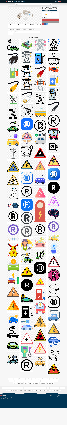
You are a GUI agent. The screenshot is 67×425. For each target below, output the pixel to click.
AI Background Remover (49, 396)
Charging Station (42, 378)
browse (16, 1)
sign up (59, 1)
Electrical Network (11, 31)
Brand (19, 383)
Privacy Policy (65, 397)
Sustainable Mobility (43, 383)
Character (8, 390)
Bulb (54, 388)
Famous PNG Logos (57, 396)
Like (36, 390)
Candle (22, 388)
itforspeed (45, 14)
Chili (33, 390)
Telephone (38, 31)
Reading (14, 388)
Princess (4, 388)
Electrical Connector (11, 29)
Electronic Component (18, 31)
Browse (59, 402)
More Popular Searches (57, 390)
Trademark (15, 383)
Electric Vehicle (11, 378)
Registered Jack (28, 31)
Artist (10, 388)
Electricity (47, 378)
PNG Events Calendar (57, 397)
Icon (52, 383)
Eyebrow (35, 388)
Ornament (12, 390)
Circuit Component (24, 29)
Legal (22, 383)
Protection (26, 383)
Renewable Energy (21, 378)
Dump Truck (29, 390)
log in (56, 1)
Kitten (44, 390)
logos (19, 1)
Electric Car (16, 378)
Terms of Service (64, 396)
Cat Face (18, 388)
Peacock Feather (43, 388)
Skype (48, 388)
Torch (7, 388)
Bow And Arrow (62, 388)
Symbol (30, 383)
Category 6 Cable (18, 29)
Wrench (16, 390)
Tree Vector (24, 390)
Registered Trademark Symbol (54, 378)
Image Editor (50, 397)
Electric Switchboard (31, 29)
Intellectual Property (35, 378)
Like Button (30, 388)
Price (23, 31)
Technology (33, 31)
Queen (57, 388)
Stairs (51, 390)
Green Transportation (35, 383)
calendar (22, 1)
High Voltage (49, 383)
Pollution (48, 390)
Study (51, 388)
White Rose (40, 390)
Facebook (26, 388)
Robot (38, 388)
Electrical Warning (28, 378)
